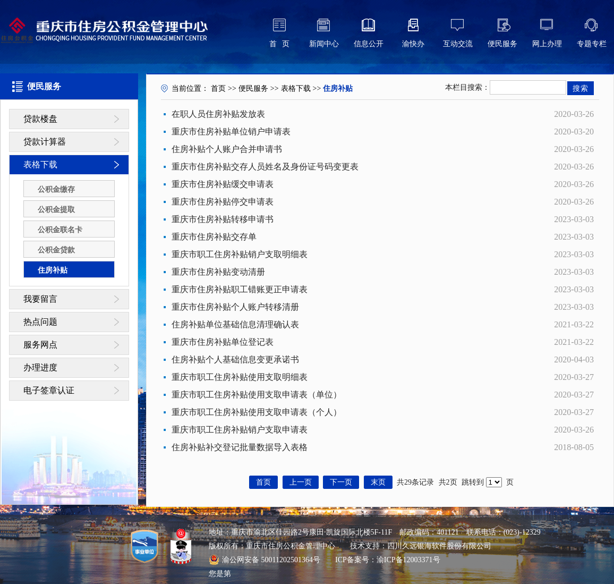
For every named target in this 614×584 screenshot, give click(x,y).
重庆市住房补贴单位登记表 (223, 341)
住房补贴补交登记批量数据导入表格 (240, 447)
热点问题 (40, 321)
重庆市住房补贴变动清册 (218, 271)
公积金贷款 (56, 250)
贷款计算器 (44, 141)
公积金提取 (56, 210)
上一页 (300, 482)
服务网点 (40, 344)
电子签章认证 (48, 390)
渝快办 (413, 44)
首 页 (279, 44)
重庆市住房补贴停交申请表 (223, 201)
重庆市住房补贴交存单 (214, 236)
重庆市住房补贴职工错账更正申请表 (240, 289)
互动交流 (458, 44)
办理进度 (40, 367)
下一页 (341, 482)
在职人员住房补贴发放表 (218, 114)
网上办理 (547, 44)
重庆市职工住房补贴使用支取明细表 (240, 377)
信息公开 (368, 44)
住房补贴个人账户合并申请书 (227, 149)
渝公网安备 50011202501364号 (264, 559)
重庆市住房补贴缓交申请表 (223, 184)
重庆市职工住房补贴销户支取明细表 (240, 254)
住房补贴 (52, 270)
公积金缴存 (56, 189)
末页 (378, 482)
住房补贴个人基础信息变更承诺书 (235, 359)
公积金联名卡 (60, 230)
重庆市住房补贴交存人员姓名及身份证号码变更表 (265, 166)
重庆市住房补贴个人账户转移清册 (235, 306)
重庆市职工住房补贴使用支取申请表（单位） (257, 394)
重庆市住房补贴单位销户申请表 (231, 131)
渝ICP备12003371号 (408, 560)
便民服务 (502, 44)
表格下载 (40, 164)
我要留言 (40, 298)
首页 (218, 88)
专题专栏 (592, 44)
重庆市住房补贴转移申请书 (223, 219)
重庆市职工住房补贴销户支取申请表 (240, 429)
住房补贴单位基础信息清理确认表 (235, 324)
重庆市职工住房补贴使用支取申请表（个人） (257, 412)
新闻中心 (324, 44)
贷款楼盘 (40, 118)
